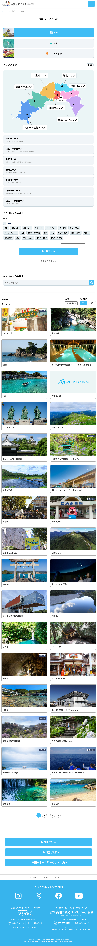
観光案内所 (8, 238)
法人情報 (33, 878)
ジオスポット (51, 228)
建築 (45, 233)
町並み (86, 233)
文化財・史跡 (62, 233)
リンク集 (45, 878)
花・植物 (63, 228)
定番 (6, 228)
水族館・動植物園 (34, 233)
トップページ (5, 11)
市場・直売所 (27, 238)
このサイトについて (60, 878)
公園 (22, 233)
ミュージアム (74, 228)
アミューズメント (11, 233)
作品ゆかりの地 (56, 238)
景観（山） (27, 228)
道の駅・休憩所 (42, 238)
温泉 (17, 238)
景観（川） (39, 228)
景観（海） (15, 228)
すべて (10, 223)
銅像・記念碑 (75, 233)
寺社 (52, 233)
